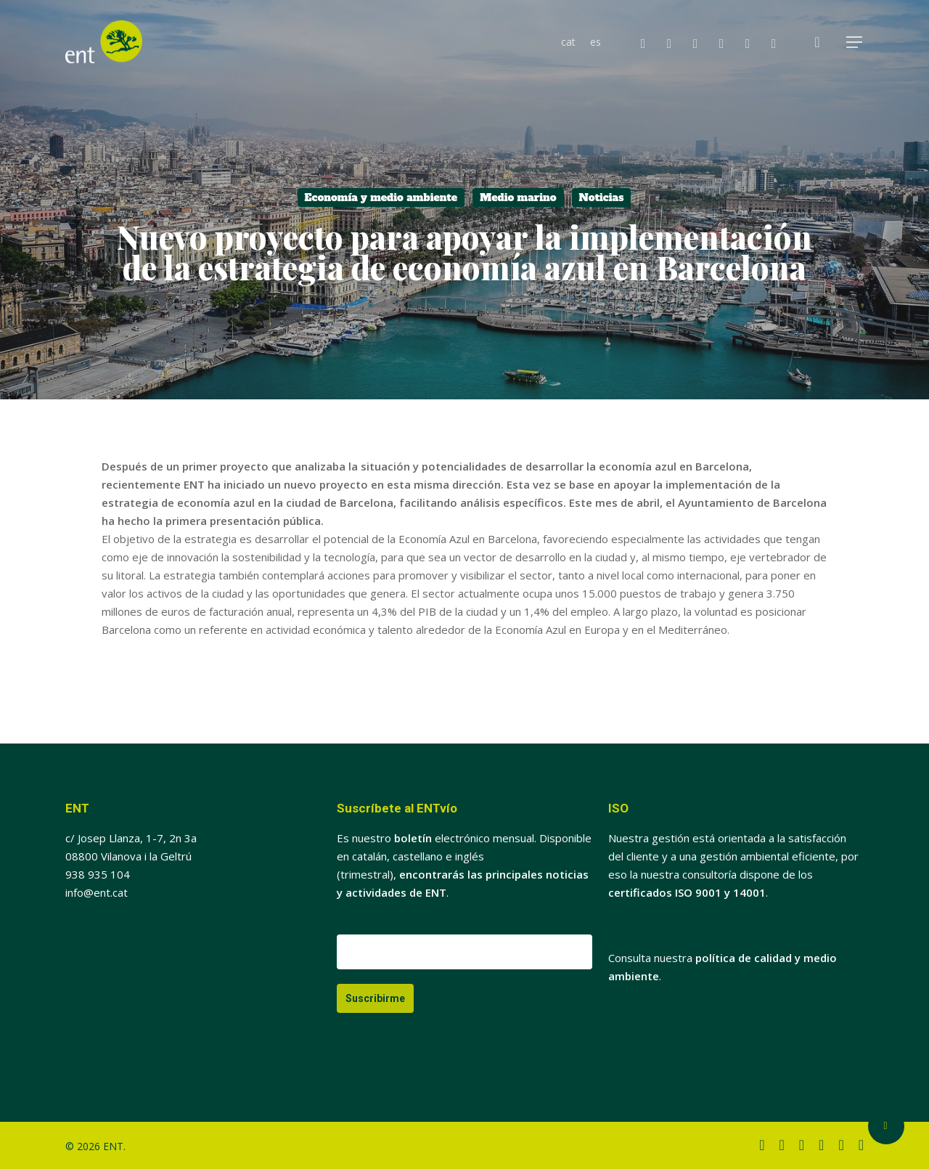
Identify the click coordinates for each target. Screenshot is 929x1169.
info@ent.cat (96, 892)
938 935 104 (97, 874)
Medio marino (518, 197)
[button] (855, 42)
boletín (413, 838)
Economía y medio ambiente (381, 197)
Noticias (601, 197)
